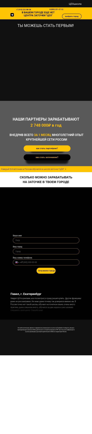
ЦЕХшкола (75, 3)
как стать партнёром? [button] (47, 148)
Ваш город (17, 247)
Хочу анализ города (46, 271)
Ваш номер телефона (22, 258)
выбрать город (71, 16)
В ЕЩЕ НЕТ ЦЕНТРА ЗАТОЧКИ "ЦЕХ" (38, 14)
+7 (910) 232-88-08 (23, 10)
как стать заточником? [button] (47, 157)
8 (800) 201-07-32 (56, 9)
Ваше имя (17, 236)
